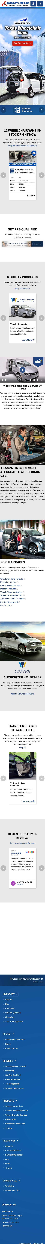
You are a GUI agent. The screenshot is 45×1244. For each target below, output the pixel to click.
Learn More (28, 340)
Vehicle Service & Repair (15, 1066)
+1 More (8, 1128)
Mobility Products (8, 589)
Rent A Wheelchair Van (10, 585)
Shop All (22, 747)
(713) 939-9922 (12, 1222)
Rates (8, 1044)
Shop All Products (22, 288)
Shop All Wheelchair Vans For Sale (22, 146)
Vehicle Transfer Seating (11, 592)
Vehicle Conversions (14, 1106)
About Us (9, 1146)
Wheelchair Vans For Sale (11, 579)
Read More (25, 872)
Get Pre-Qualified (13, 1013)
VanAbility (9, 1186)
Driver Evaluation (12, 1079)
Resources (9, 1140)
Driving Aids (10, 1119)
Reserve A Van (11, 1048)
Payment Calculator (14, 1155)
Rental (7, 1034)
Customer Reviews (13, 1150)
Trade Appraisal (12, 1084)
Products (8, 1100)
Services (8, 1061)
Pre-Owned (10, 1008)
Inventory (9, 994)
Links (7, 1163)
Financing (9, 1017)
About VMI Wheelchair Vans (22, 694)
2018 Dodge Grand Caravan (25, 170)
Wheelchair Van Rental (15, 1039)
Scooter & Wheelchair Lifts (16, 1110)
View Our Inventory (21, 40)
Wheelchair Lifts (12, 1190)
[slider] (11, 380)
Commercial (10, 1180)
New (7, 1004)
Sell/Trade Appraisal (14, 1021)
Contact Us (5, 605)
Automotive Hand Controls (12, 599)
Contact (8, 1226)
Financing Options (8, 582)
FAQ (7, 1159)
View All (8, 1000)
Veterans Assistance (14, 1088)
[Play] (2, 380)
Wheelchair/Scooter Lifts (11, 595)
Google (20, 885)
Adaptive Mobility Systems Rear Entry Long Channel (25, 172)
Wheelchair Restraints (15, 1124)
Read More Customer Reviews (22, 843)
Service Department (9, 602)
